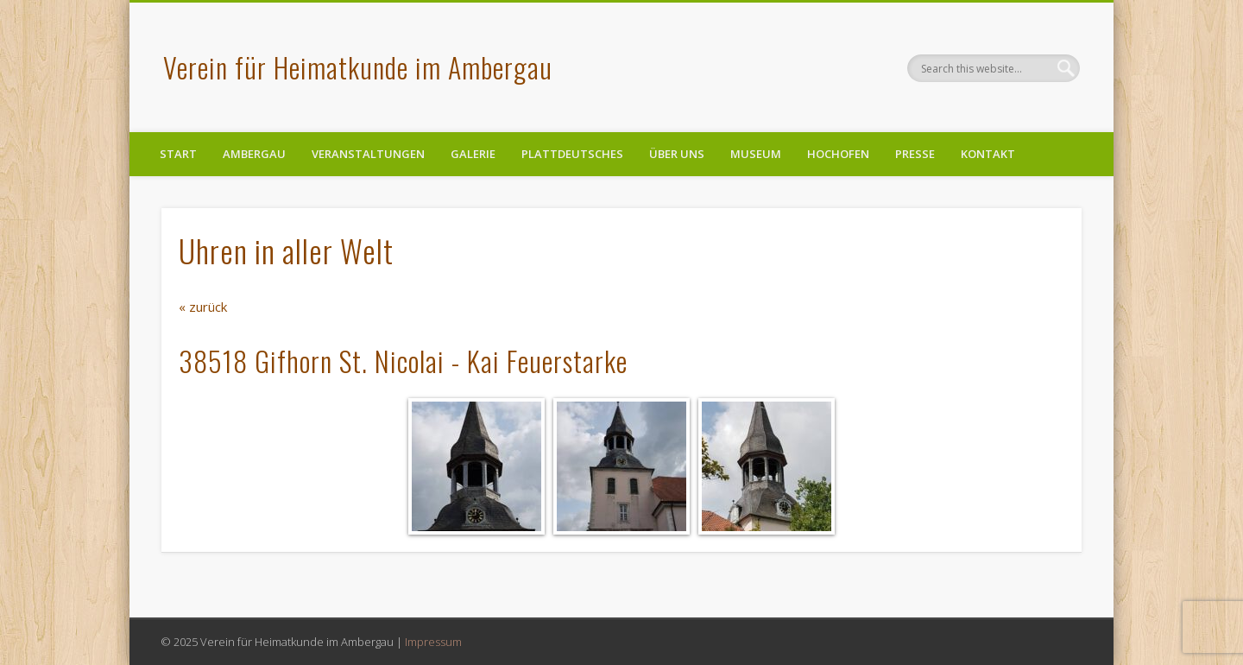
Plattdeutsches (572, 154)
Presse (915, 154)
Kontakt (988, 154)
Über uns (676, 154)
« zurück (203, 306)
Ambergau (254, 154)
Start (178, 154)
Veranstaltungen (368, 154)
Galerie (473, 154)
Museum (755, 154)
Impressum (433, 641)
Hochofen (838, 154)
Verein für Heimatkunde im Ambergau (357, 67)
